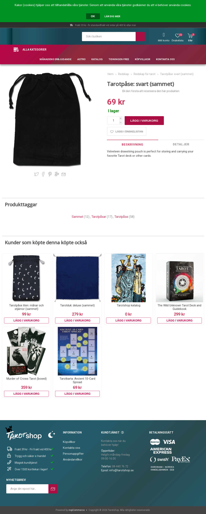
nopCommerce (77, 510)
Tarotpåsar (99, 217)
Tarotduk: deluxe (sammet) (77, 305)
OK (93, 16)
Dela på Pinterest (50, 174)
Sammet (77, 217)
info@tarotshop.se (121, 470)
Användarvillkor (72, 459)
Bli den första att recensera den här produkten (150, 91)
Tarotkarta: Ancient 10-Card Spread (77, 380)
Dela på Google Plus (57, 174)
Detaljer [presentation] (181, 144)
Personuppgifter (73, 453)
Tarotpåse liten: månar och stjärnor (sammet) (26, 307)
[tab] (132, 144)
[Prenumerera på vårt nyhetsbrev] (27, 488)
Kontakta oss (71, 448)
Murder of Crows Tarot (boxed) (26, 378)
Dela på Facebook (43, 174)
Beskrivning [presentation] (132, 144)
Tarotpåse (121, 217)
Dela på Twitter (36, 174)
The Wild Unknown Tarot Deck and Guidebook (179, 307)
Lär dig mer (112, 16)
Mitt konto (164, 40)
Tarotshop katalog (128, 305)
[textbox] (109, 36)
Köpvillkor (69, 442)
